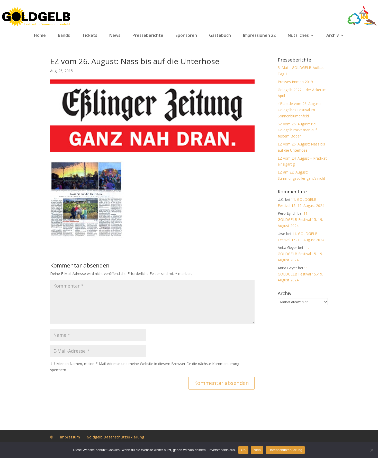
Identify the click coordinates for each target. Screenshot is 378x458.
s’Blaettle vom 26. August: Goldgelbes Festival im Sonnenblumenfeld (299, 109)
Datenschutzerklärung (285, 450)
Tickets (89, 35)
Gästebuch (220, 35)
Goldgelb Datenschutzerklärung (115, 437)
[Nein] (371, 450)
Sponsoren (186, 35)
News (114, 35)
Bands (64, 35)
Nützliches (298, 35)
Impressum (70, 437)
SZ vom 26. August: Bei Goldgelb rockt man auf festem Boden (297, 130)
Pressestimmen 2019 (295, 81)
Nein (257, 450)
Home (40, 35)
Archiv (332, 35)
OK (243, 450)
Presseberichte (147, 35)
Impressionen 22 (259, 35)
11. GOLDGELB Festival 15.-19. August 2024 (300, 219)
